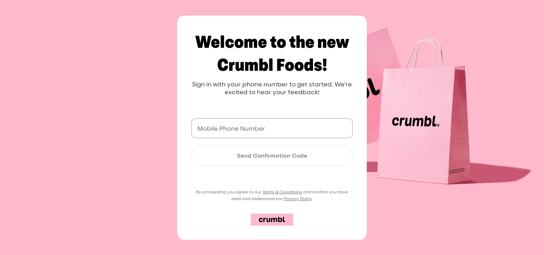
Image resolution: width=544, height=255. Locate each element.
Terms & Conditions (282, 191)
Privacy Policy (298, 198)
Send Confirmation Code (272, 155)
